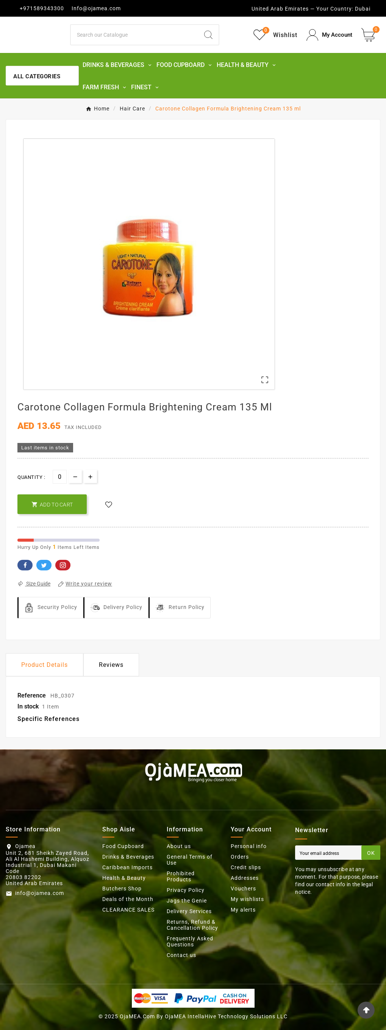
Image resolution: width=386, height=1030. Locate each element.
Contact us (181, 955)
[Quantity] (60, 477)
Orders (240, 857)
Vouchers (243, 889)
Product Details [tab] (44, 664)
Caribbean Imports (127, 867)
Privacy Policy (186, 890)
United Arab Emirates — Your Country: (302, 9)
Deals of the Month (127, 899)
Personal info (249, 846)
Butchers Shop (122, 889)
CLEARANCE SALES (128, 910)
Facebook (25, 565)
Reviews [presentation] (111, 664)
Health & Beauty (124, 878)
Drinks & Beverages (128, 857)
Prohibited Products (181, 876)
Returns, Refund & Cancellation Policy (192, 925)
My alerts (243, 910)
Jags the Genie (187, 901)
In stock (28, 706)
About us (179, 846)
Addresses (245, 878)
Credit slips (246, 867)
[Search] (134, 35)
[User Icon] (329, 35)
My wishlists (247, 899)
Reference (32, 695)
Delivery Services (189, 911)
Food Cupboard (123, 846)
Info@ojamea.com (96, 8)
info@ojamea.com (39, 893)
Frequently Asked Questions (190, 941)
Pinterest (62, 565)
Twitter (44, 565)
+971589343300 (42, 8)
